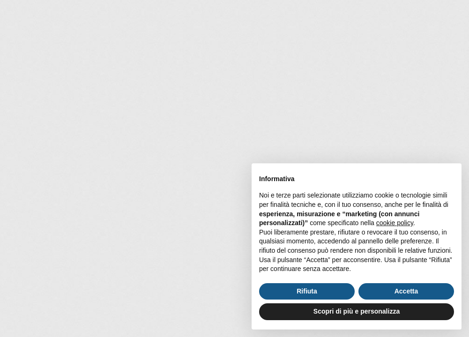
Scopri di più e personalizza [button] (356, 311)
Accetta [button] (406, 291)
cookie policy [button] (394, 223)
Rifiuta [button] (307, 291)
